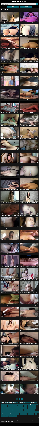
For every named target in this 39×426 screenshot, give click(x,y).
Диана (26, 408)
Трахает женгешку (4, 416)
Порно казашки (3, 424)
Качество (34, 406)
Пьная (36, 404)
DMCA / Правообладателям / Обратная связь (30, 424)
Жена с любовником (31, 408)
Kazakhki (25, 414)
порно (19, 2)
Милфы (19, 412)
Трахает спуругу (34, 402)
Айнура (21, 414)
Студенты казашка (13, 412)
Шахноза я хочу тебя (5, 410)
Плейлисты (13, 7)
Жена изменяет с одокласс (18, 410)
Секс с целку (11, 416)
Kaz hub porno (17, 404)
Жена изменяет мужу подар (29, 410)
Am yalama (36, 412)
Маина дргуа (3, 408)
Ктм (35, 414)
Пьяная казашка (4, 406)
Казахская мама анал (29, 412)
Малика (2, 402)
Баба (16, 416)
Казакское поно (31, 414)
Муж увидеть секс (10, 408)
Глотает (29, 406)
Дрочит (25, 406)
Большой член (20, 406)
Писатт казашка (10, 404)
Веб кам (23, 412)
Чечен (18, 414)
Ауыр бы (15, 406)
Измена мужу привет (4, 412)
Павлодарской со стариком (10, 414)
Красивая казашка (8, 402)
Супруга (28, 402)
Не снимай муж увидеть (19, 408)
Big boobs (2, 414)
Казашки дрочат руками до (29, 404)
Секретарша (10, 406)
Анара (11, 410)
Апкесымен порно (22, 402)
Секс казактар (15, 402)
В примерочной (3, 404)
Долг (22, 404)
